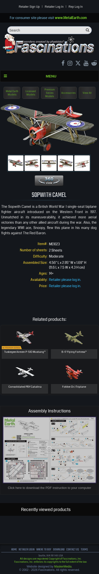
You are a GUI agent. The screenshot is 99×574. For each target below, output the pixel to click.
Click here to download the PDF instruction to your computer (49, 488)
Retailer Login (27, 549)
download (59, 549)
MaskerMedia (63, 566)
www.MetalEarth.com (71, 17)
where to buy (43, 549)
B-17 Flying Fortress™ (74, 351)
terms (84, 549)
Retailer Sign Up (29, 6)
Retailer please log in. (65, 279)
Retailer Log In (54, 6)
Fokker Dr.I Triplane (74, 386)
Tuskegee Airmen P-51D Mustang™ (24, 351)
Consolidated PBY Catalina (25, 386)
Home (14, 549)
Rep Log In (75, 6)
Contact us (72, 549)
